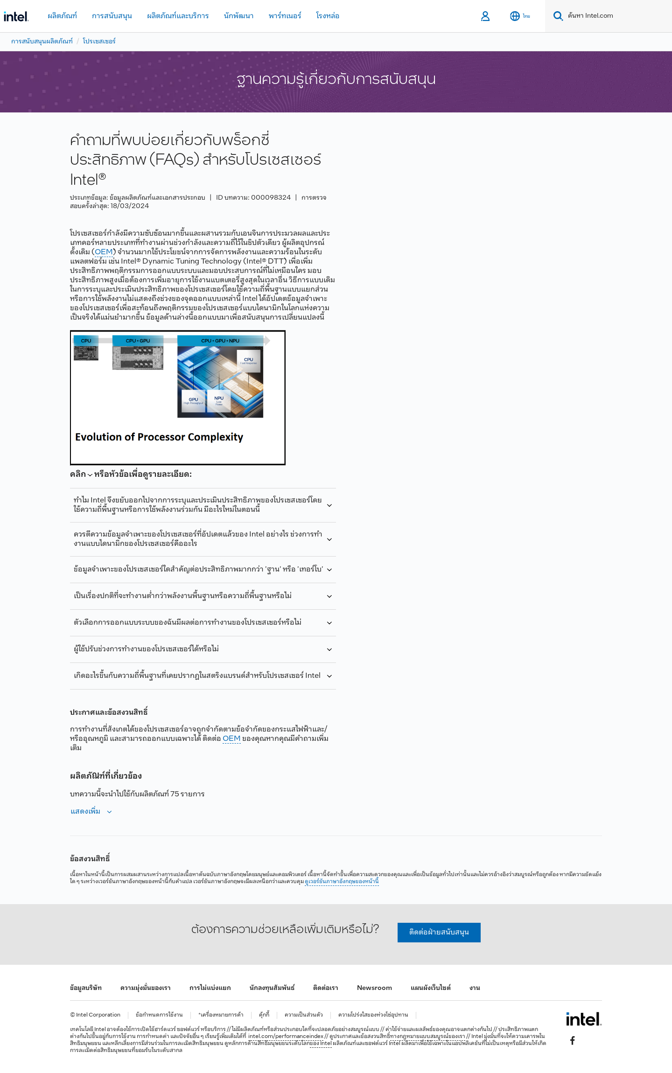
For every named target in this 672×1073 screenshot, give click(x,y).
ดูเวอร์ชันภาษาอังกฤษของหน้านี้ (342, 882)
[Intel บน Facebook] (572, 1040)
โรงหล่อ (328, 16)
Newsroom (374, 988)
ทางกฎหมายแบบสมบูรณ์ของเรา (427, 1036)
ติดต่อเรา (325, 988)
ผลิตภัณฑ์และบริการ (178, 16)
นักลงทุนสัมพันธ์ (272, 988)
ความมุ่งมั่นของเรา (145, 988)
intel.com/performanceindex (285, 1036)
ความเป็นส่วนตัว (304, 1015)
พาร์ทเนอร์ (285, 16)
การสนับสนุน (112, 16)
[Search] (556, 16)
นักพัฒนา (239, 16)
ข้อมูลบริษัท (86, 988)
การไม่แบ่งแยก (210, 988)
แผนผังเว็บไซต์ (431, 988)
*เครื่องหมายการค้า (221, 1015)
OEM (104, 252)
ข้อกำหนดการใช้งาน (159, 1015)
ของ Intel (321, 1043)
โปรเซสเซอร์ (99, 42)
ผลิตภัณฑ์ (62, 16)
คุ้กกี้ (264, 1015)
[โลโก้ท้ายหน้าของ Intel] (584, 1019)
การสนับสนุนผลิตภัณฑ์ (42, 42)
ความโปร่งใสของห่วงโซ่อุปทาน (373, 1015)
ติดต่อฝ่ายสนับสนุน (439, 932)
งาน (474, 988)
